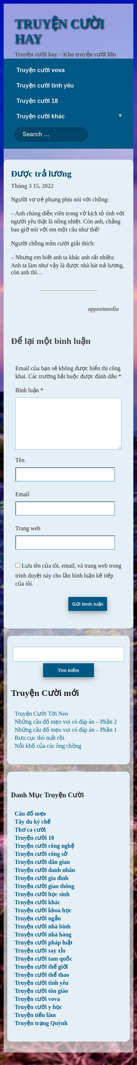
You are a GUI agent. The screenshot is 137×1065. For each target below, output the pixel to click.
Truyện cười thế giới (41, 975)
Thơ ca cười (30, 838)
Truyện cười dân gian (42, 871)
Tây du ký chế (32, 830)
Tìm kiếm (68, 679)
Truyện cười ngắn (38, 927)
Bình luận (29, 390)
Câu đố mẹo (30, 822)
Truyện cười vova (40, 70)
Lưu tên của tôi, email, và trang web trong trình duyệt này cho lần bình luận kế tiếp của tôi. (68, 583)
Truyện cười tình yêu (45, 85)
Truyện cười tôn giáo (41, 1000)
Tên (19, 469)
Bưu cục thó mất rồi (39, 746)
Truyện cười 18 (37, 101)
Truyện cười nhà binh (43, 935)
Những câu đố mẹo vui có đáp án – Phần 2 (66, 730)
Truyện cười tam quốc (43, 967)
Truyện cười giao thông (45, 895)
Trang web (27, 537)
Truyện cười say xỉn (40, 959)
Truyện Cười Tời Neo (41, 722)
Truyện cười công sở (41, 863)
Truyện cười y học (38, 1016)
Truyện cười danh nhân (45, 879)
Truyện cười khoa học (43, 919)
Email (22, 503)
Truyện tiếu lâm (35, 1024)
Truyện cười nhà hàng (43, 943)
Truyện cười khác (40, 116)
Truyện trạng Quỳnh (41, 1032)
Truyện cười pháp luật (43, 951)
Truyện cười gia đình (42, 887)
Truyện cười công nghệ (44, 854)
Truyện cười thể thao (42, 983)
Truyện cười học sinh (42, 903)
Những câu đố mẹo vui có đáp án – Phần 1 (66, 738)
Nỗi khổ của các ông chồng (48, 755)
